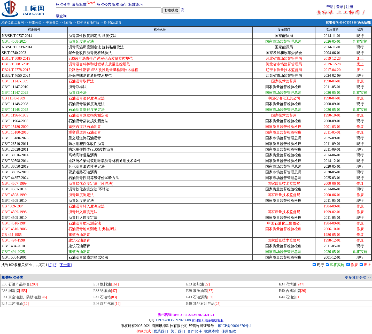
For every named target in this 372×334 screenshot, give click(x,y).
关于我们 (178, 331)
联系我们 (160, 331)
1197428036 (164, 320)
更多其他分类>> (358, 277)
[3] (55, 265)
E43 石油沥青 (199, 297)
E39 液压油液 (199, 291)
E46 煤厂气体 (106, 304)
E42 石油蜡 (105, 297)
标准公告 (104, 4)
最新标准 (79, 4)
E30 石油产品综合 (20, 284)
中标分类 (52, 22)
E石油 (68, 22)
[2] (50, 265)
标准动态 (119, 4)
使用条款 (228, 331)
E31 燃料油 (106, 284)
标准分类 (63, 4)
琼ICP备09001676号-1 (235, 326)
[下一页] (65, 265)
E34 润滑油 (291, 284)
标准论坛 (135, 4)
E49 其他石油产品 (203, 304)
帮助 (330, 7)
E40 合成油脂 (292, 291)
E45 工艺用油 (15, 304)
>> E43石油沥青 (110, 22)
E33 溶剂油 (198, 284)
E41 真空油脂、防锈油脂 (24, 297)
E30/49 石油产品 (88, 22)
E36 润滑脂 (14, 291)
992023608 (182, 320)
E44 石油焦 (291, 297)
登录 (339, 7)
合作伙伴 (194, 331)
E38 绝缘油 (105, 291)
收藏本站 (211, 331)
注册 (349, 7)
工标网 (19, 22)
